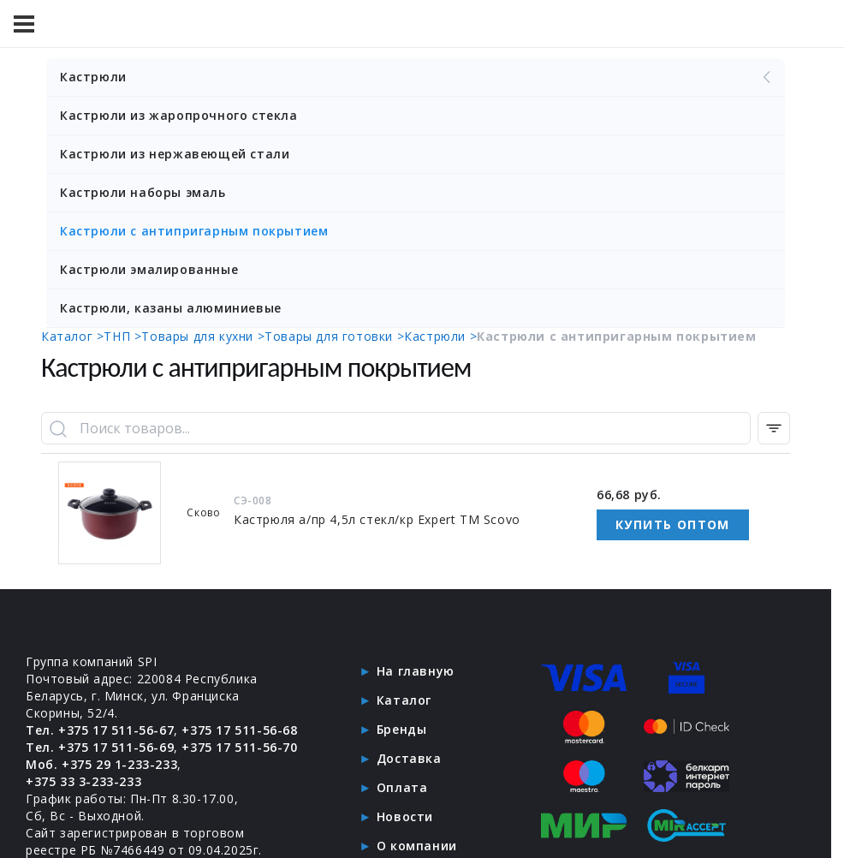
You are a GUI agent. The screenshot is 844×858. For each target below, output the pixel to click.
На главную (416, 671)
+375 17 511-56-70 (239, 747)
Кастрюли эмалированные (149, 269)
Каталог (404, 700)
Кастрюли (417, 77)
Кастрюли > (440, 336)
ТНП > (122, 336)
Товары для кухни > (202, 336)
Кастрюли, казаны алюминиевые (171, 308)
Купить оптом (672, 524)
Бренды (402, 729)
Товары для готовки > (334, 336)
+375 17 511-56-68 (239, 730)
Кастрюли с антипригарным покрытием (194, 231)
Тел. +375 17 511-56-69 (100, 747)
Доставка (409, 758)
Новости (405, 816)
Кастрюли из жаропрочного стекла (179, 115)
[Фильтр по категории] (774, 428)
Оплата (402, 787)
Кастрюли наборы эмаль (143, 192)
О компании (417, 845)
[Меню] (24, 24)
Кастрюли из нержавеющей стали (174, 154)
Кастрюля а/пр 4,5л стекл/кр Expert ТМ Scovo (377, 519)
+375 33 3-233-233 (83, 781)
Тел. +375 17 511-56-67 (100, 730)
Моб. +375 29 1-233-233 (101, 764)
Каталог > (72, 336)
